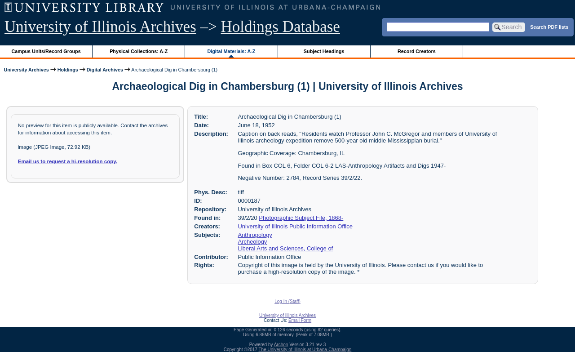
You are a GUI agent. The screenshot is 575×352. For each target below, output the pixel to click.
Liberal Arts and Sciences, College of (285, 248)
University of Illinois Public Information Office (295, 226)
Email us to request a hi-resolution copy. (67, 161)
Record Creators (417, 51)
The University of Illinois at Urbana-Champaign (305, 349)
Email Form (299, 320)
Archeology (252, 241)
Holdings (68, 69)
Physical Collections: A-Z (139, 51)
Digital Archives (105, 69)
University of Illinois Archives (100, 27)
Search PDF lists (549, 26)
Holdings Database (280, 27)
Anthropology (255, 235)
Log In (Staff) (287, 301)
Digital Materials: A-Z (231, 51)
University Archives (26, 69)
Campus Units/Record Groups (46, 51)
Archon (281, 344)
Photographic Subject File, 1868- (301, 217)
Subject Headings (324, 51)
